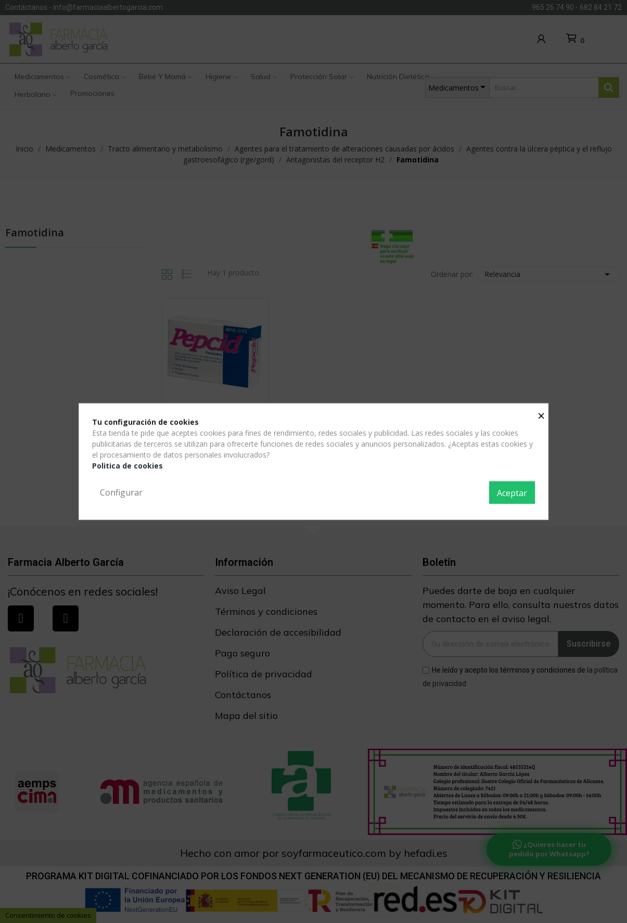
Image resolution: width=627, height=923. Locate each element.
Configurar (121, 492)
